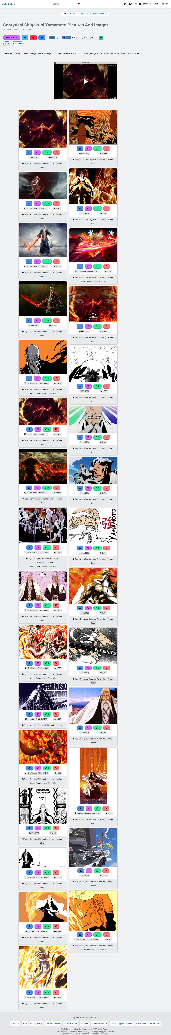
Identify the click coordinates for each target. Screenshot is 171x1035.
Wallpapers (17, 44)
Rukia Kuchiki (74, 53)
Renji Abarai (120, 53)
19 (47, 320)
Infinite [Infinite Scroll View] (66, 38)
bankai (40, 53)
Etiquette (84, 1023)
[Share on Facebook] (41, 37)
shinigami (48, 53)
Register (164, 4)
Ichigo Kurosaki (60, 53)
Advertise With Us (99, 1023)
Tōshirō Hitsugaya (89, 53)
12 (47, 378)
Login (156, 4)
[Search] (79, 4)
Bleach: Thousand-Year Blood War (43, 393)
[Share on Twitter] (25, 37)
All (7, 44)
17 (47, 261)
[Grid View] (52, 37)
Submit (133, 4)
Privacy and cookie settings (148, 1023)
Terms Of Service (53, 1023)
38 (47, 203)
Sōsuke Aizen (132, 53)
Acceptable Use (70, 1023)
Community (145, 4)
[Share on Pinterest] (33, 37)
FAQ (25, 1023)
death (26, 53)
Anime (72, 14)
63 (47, 152)
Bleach (19, 53)
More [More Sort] (93, 38)
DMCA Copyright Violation (122, 1023)
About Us (15, 1023)
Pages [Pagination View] (75, 38)
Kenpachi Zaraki (106, 53)
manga (32, 53)
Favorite (12, 38)
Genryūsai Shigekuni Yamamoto (93, 14)
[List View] (58, 37)
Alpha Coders (8, 4)
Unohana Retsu (39, 562)
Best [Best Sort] (84, 38)
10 (47, 488)
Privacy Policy (36, 1023)
